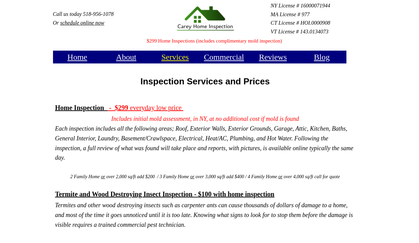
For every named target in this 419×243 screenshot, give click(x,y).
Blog (322, 57)
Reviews (273, 57)
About (126, 57)
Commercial (224, 57)
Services (175, 57)
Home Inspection (81, 107)
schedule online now (82, 23)
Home (77, 57)
